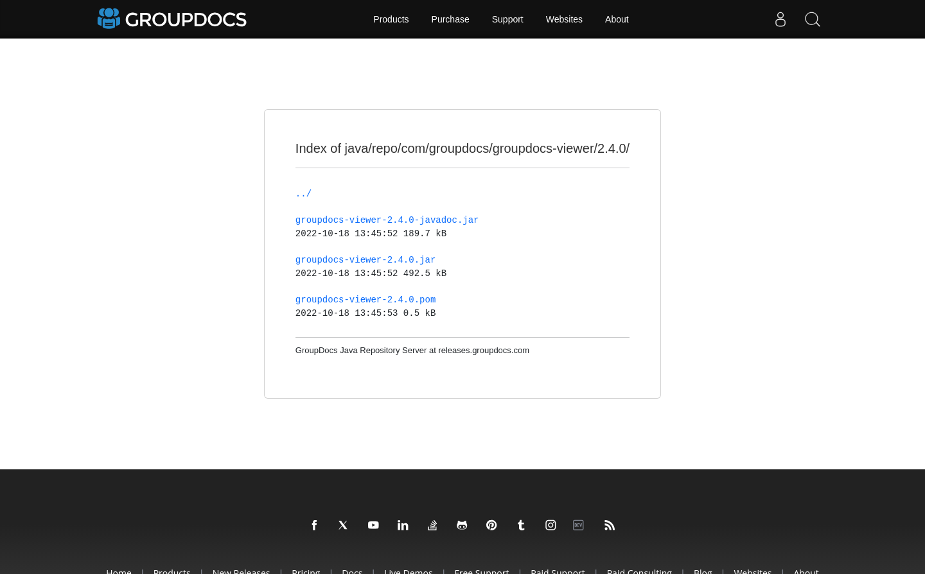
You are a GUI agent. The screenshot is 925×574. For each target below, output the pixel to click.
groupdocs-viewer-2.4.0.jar (365, 260)
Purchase (451, 19)
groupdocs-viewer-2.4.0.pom (365, 300)
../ (303, 194)
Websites (564, 19)
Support (508, 19)
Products (391, 19)
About (617, 19)
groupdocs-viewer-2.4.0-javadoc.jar (387, 220)
